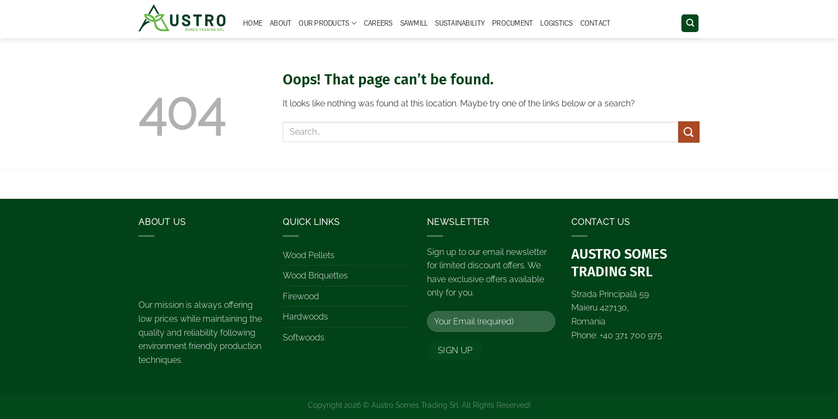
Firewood (301, 296)
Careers (378, 23)
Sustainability (460, 23)
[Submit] (689, 131)
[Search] (690, 23)
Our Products (327, 23)
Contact (595, 23)
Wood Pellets (309, 255)
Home (252, 23)
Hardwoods (305, 317)
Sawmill (414, 23)
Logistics (556, 23)
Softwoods (303, 337)
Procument (512, 23)
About (280, 23)
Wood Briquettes (315, 275)
